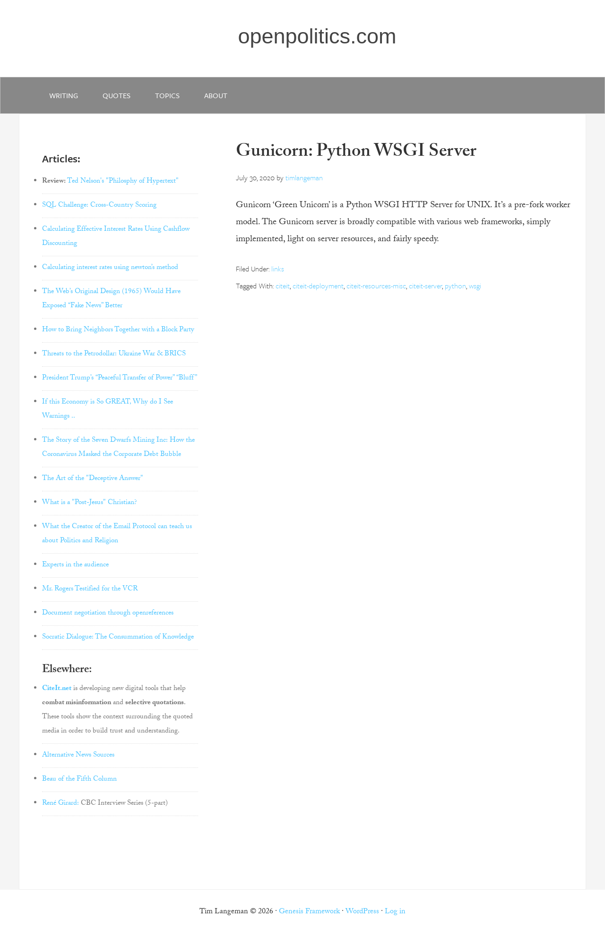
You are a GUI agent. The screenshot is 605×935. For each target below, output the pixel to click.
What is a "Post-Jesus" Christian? (89, 503)
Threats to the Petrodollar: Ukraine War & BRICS (114, 354)
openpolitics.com (317, 36)
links (277, 268)
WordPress (362, 912)
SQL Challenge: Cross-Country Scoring (99, 206)
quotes (116, 95)
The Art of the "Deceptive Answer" (92, 479)
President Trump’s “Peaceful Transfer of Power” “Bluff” (119, 378)
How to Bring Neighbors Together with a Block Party (118, 330)
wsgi (475, 285)
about (215, 95)
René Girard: (60, 804)
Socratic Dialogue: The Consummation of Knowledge (118, 638)
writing (63, 95)
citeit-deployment (318, 285)
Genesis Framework (309, 912)
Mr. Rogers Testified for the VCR (90, 589)
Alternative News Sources (78, 756)
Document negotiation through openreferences (107, 613)
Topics (167, 95)
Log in (395, 912)
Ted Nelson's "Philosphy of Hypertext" (123, 182)
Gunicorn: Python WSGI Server (356, 153)
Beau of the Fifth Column (79, 780)
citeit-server (425, 285)
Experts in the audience (75, 565)
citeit (283, 285)
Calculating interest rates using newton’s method (110, 268)
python (455, 285)
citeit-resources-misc (376, 285)
